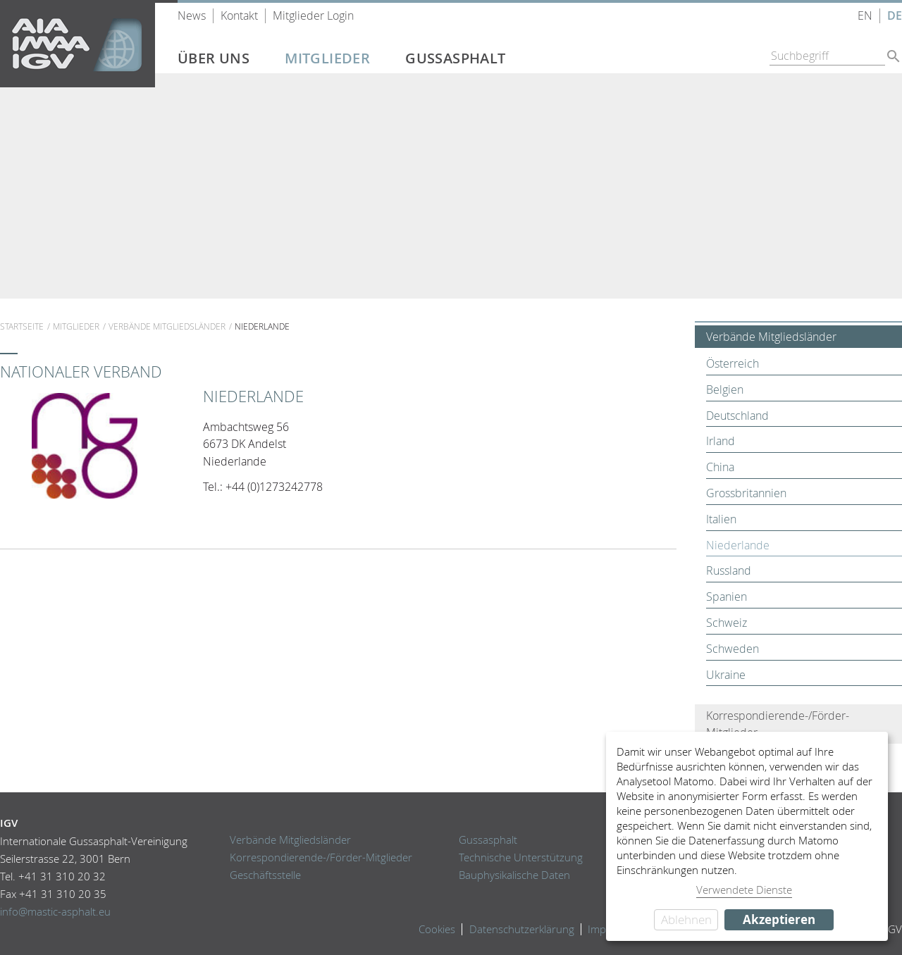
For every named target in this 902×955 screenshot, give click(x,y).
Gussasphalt (455, 58)
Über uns (213, 58)
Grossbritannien (746, 493)
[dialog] (747, 836)
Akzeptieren (779, 919)
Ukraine (726, 674)
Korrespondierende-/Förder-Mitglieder (777, 724)
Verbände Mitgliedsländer (167, 326)
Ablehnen (686, 919)
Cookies (437, 929)
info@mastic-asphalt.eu (55, 911)
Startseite (22, 326)
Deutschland (737, 415)
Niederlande (738, 545)
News (192, 15)
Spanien (726, 596)
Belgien (724, 389)
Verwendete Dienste (744, 889)
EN (865, 15)
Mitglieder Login (313, 15)
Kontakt (239, 15)
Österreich (732, 363)
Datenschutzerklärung (521, 929)
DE (894, 15)
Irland (720, 441)
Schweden (732, 648)
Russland (728, 570)
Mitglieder (327, 58)
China (720, 467)
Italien (721, 519)
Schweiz (726, 622)
